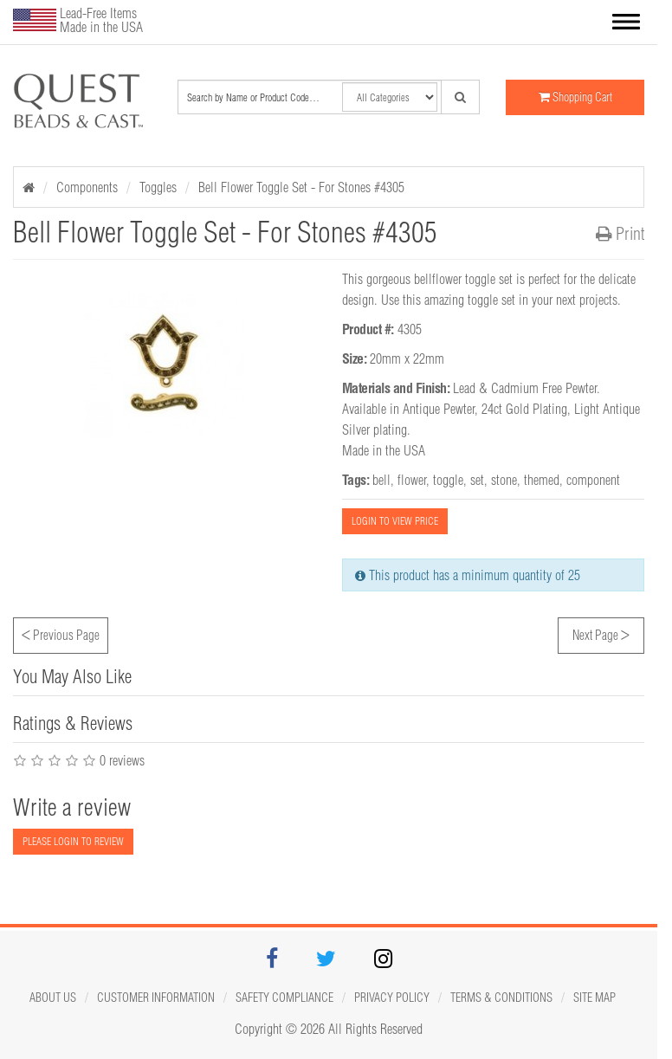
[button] (626, 23)
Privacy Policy (392, 997)
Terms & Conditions (501, 997)
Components (87, 187)
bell (381, 479)
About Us (52, 997)
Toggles (158, 187)
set (477, 479)
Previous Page (61, 633)
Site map (594, 997)
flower (411, 479)
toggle (448, 479)
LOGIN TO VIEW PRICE (395, 520)
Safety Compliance (284, 997)
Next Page (601, 633)
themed (541, 479)
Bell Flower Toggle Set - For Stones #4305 (301, 187)
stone (504, 479)
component (593, 479)
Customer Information (156, 997)
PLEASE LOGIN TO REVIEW (73, 841)
